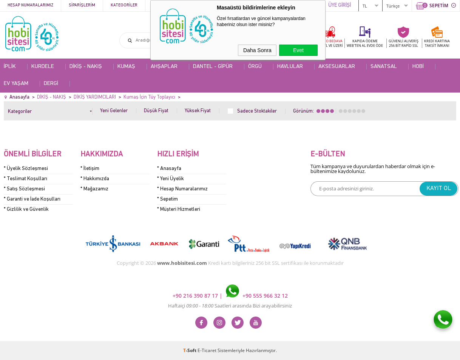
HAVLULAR (290, 67)
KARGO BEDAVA (329, 43)
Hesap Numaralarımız (30, 5)
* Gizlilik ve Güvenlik (26, 209)
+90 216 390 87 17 (196, 295)
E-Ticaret (207, 350)
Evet (298, 50)
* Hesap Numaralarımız (182, 189)
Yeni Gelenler (114, 110)
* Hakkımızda (94, 179)
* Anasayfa (169, 169)
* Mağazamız (94, 189)
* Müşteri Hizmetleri (178, 209)
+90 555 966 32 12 (257, 295)
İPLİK (10, 67)
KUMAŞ (126, 67)
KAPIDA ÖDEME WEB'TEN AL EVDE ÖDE (365, 43)
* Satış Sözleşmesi (24, 189)
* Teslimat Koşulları (25, 179)
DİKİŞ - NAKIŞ (85, 67)
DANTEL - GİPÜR (213, 67)
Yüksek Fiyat (198, 110)
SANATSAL (383, 67)
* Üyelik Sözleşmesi (26, 169)
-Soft (190, 350)
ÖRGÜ (255, 67)
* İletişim (89, 169)
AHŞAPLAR (164, 67)
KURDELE (42, 67)
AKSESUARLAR (336, 67)
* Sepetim (167, 199)
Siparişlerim (82, 5)
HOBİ (418, 67)
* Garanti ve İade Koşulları (32, 199)
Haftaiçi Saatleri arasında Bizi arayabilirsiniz (230, 305)
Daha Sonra (257, 50)
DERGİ (51, 84)
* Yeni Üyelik (170, 179)
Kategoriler (124, 5)
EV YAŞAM (16, 84)
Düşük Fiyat (156, 110)
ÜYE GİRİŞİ (339, 5)
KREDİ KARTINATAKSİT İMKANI (437, 43)
